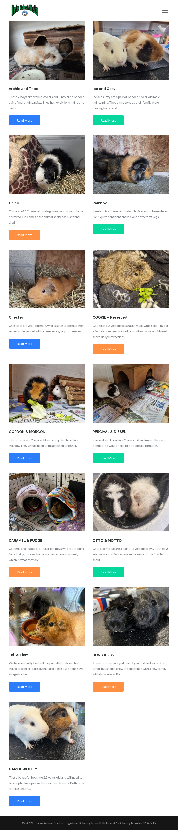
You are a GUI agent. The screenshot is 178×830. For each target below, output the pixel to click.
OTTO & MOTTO (107, 540)
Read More (24, 120)
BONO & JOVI (104, 655)
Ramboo (100, 203)
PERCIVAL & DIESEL (109, 432)
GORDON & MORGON (27, 432)
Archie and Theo (23, 89)
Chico (14, 203)
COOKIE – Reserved (110, 317)
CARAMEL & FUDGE (25, 540)
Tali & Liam (18, 655)
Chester (16, 317)
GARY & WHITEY (23, 769)
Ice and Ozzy (104, 89)
